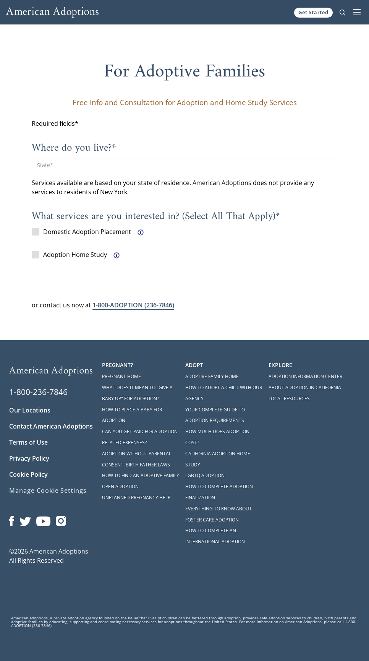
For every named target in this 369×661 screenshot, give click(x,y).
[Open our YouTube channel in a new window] (43, 519)
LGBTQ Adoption (205, 475)
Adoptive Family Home (212, 376)
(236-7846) (133, 305)
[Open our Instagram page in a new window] (61, 519)
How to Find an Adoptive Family (140, 475)
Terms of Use (28, 442)
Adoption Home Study (69, 254)
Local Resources (289, 398)
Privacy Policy (29, 458)
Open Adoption (120, 486)
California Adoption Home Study (217, 459)
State (43, 165)
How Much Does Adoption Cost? (217, 437)
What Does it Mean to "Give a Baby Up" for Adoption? (137, 393)
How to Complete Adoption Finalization (219, 492)
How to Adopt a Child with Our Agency (223, 393)
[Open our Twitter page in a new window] (25, 519)
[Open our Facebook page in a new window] (11, 519)
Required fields (53, 123)
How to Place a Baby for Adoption (132, 415)
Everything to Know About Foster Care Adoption (218, 514)
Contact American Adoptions (51, 426)
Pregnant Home (121, 376)
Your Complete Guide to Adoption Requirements (215, 415)
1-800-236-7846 (38, 392)
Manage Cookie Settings (48, 490)
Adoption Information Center (305, 376)
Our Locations (29, 410)
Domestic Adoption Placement (81, 231)
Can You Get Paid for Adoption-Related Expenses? (140, 437)
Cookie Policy (28, 474)
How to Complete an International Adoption (215, 536)
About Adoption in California (305, 387)
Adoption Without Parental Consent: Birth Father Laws (136, 459)
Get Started (313, 12)
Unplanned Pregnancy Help (136, 497)
